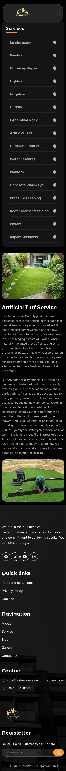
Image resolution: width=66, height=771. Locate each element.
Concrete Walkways (27, 185)
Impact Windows (24, 237)
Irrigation (17, 94)
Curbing (16, 107)
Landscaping (20, 42)
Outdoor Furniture (25, 146)
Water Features (23, 159)
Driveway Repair (23, 68)
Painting (17, 55)
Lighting (17, 81)
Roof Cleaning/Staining (29, 211)
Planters (17, 172)
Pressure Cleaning (25, 198)
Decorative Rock (24, 120)
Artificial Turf (21, 133)
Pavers (16, 224)
